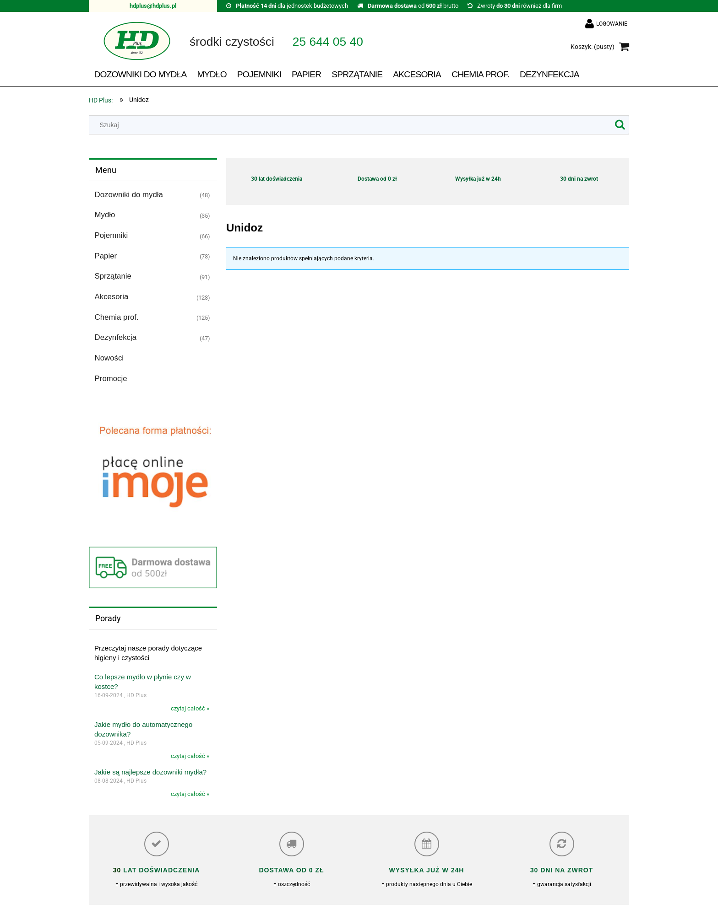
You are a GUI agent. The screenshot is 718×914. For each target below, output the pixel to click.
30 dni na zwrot (579, 179)
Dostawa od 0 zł (377, 179)
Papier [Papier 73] (106, 256)
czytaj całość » (190, 708)
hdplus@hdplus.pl (153, 5)
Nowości (109, 358)
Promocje (111, 378)
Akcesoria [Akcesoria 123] (112, 296)
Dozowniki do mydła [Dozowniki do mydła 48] (129, 194)
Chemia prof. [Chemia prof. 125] (117, 317)
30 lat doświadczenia (276, 179)
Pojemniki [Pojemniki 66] (111, 235)
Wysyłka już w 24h (478, 179)
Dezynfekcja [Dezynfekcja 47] (115, 337)
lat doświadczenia (160, 870)
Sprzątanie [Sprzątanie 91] (113, 276)
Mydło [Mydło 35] (105, 214)
